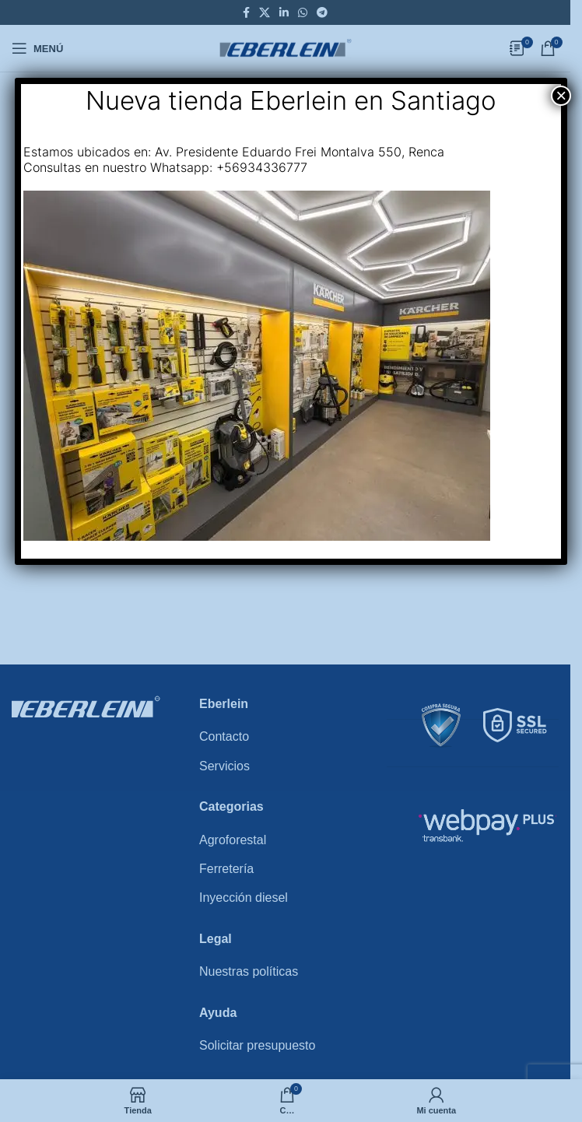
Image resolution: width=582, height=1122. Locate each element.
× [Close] (561, 96)
